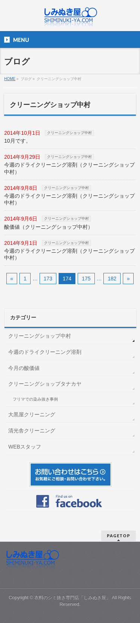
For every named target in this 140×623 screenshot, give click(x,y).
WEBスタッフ (24, 447)
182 (112, 279)
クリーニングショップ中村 (69, 133)
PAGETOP (118, 535)
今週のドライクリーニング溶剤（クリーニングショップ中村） (69, 168)
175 (86, 279)
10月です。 (17, 141)
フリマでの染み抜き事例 (35, 399)
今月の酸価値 (24, 368)
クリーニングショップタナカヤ (44, 384)
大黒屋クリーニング (31, 414)
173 (48, 279)
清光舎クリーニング (31, 431)
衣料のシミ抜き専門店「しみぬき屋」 (72, 597)
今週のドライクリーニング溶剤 (44, 352)
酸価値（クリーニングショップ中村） (48, 227)
